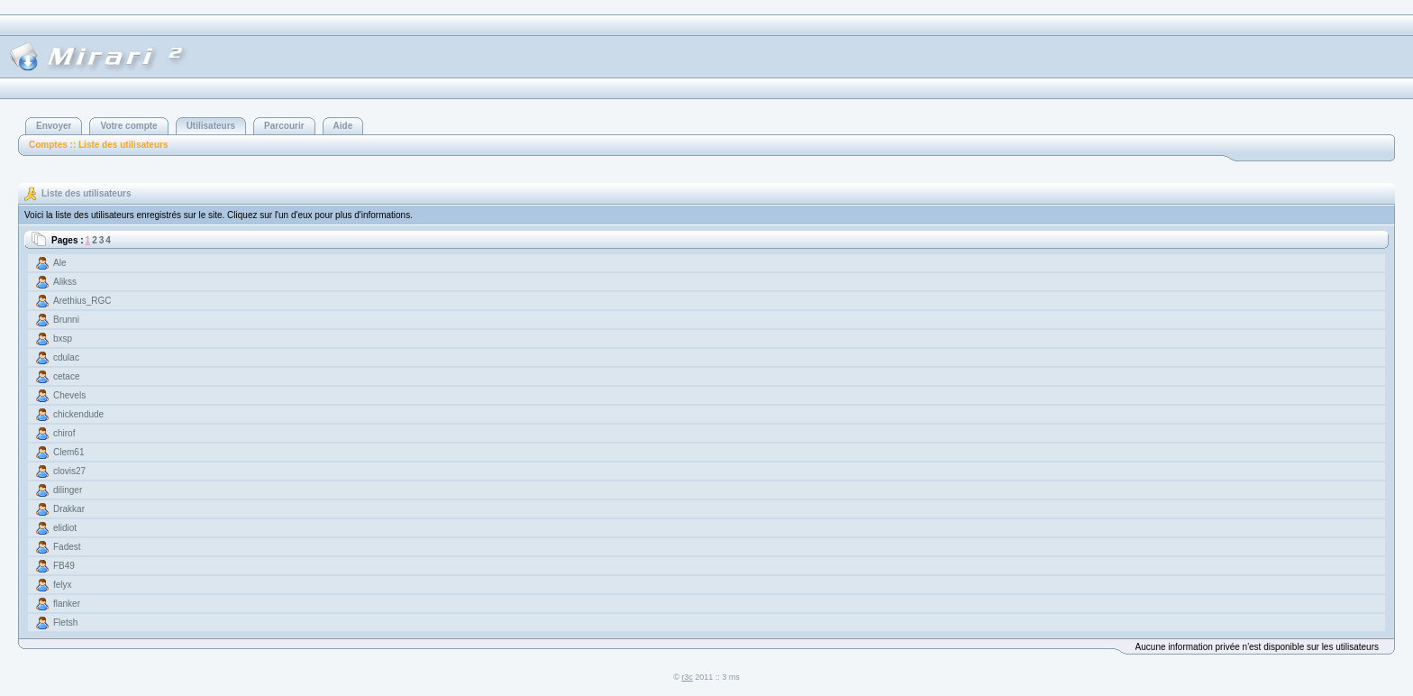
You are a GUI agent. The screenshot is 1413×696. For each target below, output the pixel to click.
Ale (59, 263)
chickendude (78, 414)
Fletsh (65, 622)
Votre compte (128, 126)
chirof (64, 433)
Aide (343, 126)
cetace (66, 376)
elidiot (65, 528)
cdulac (66, 357)
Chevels (69, 395)
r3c (687, 677)
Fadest (67, 547)
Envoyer (53, 126)
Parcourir (284, 126)
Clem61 (68, 452)
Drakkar (69, 509)
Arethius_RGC (82, 301)
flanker (66, 604)
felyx (62, 585)
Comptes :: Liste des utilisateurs (98, 145)
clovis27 (69, 471)
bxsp (62, 338)
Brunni (66, 320)
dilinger (67, 490)
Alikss (65, 282)
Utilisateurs (211, 126)
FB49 (64, 566)
